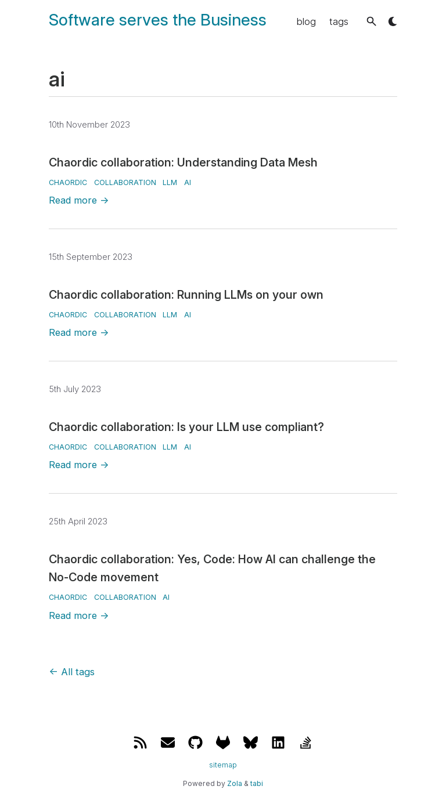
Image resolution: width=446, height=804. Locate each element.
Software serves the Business (158, 20)
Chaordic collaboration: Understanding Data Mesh (183, 162)
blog (306, 21)
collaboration (125, 182)
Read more (79, 200)
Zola (234, 783)
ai (187, 182)
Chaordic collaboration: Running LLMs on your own (186, 295)
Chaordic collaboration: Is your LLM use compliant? (186, 427)
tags (338, 21)
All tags (72, 672)
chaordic (68, 182)
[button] (371, 21)
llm (170, 182)
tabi (256, 783)
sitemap (223, 764)
